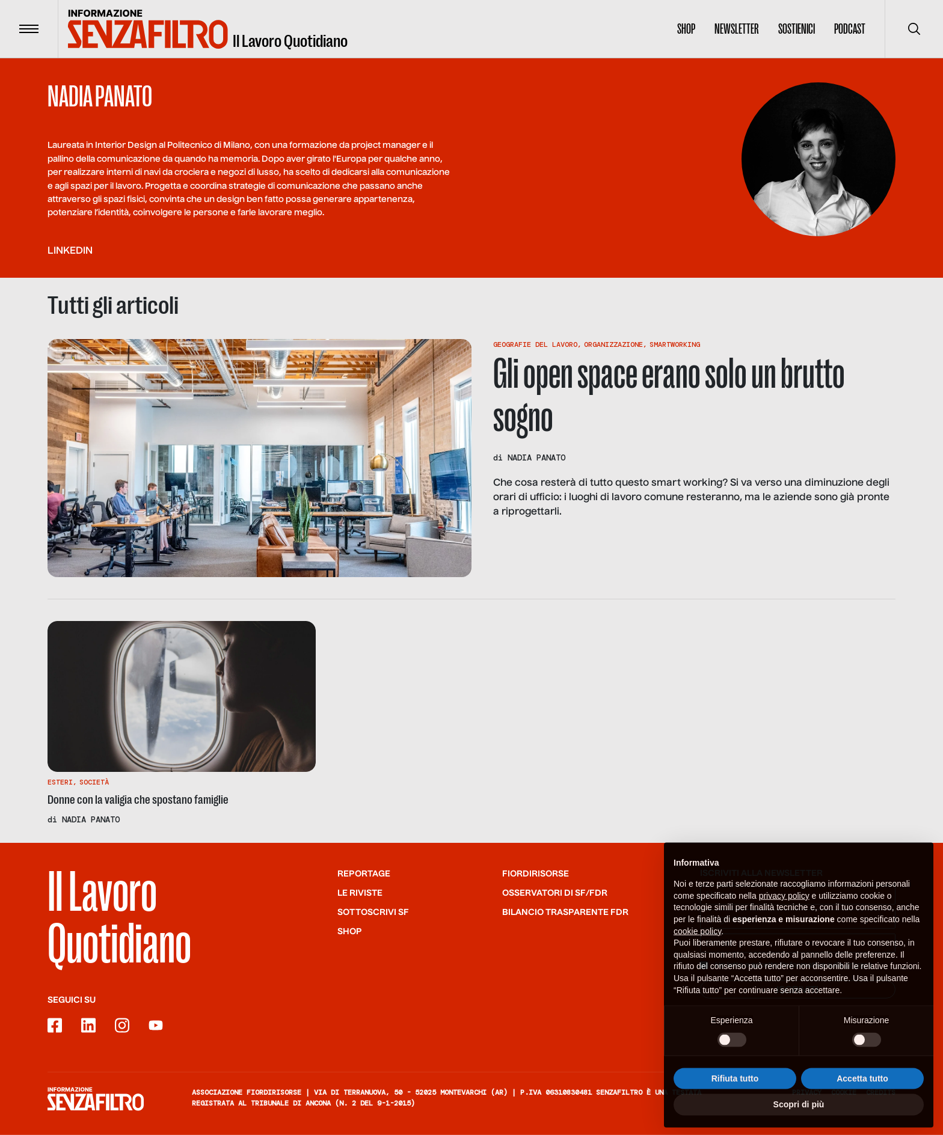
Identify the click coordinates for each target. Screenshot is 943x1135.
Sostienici (796, 28)
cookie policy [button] (697, 937)
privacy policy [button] (784, 902)
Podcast (849, 28)
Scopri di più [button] (799, 1111)
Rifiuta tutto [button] (735, 1084)
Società (94, 782)
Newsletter (736, 28)
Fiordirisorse (535, 874)
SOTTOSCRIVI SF (373, 912)
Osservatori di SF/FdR (554, 893)
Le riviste (359, 893)
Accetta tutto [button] (862, 1084)
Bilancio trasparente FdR (565, 912)
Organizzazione (613, 344)
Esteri (60, 782)
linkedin (70, 251)
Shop (686, 28)
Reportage (363, 874)
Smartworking (675, 344)
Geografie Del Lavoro (535, 344)
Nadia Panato (536, 457)
